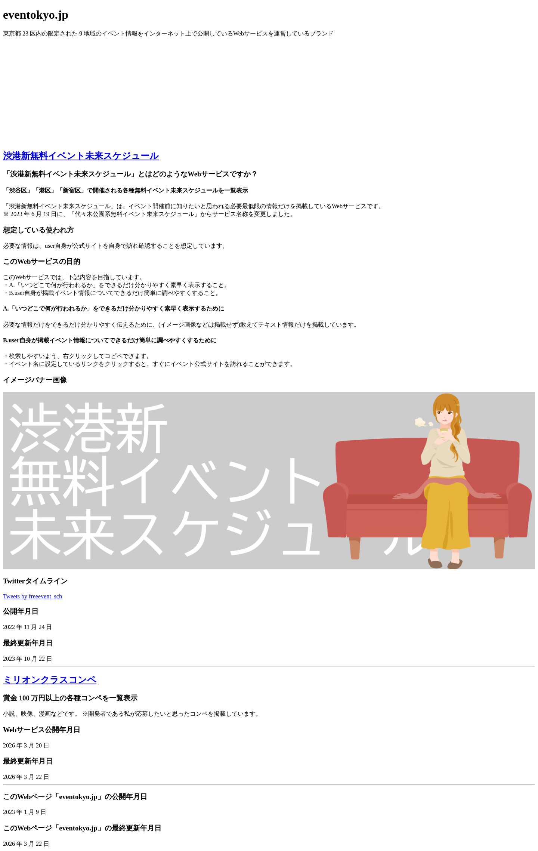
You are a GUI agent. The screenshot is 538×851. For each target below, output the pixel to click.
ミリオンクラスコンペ (49, 680)
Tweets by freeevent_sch (32, 596)
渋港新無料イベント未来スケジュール (81, 156)
